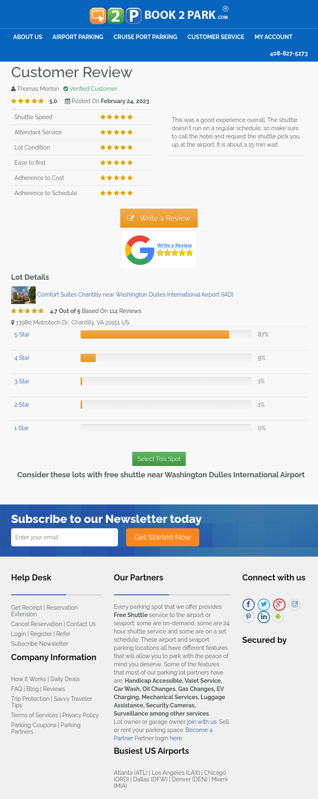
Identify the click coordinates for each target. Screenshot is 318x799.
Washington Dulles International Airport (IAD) (174, 294)
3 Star (22, 381)
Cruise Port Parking (145, 37)
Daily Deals (65, 679)
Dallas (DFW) (150, 779)
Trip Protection (30, 698)
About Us (27, 37)
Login (18, 634)
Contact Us (81, 624)
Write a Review (159, 218)
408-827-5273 (289, 53)
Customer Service (215, 37)
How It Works (28, 679)
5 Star (22, 334)
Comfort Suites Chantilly (69, 294)
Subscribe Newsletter (39, 643)
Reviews (54, 689)
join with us (202, 721)
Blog (32, 689)
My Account (274, 37)
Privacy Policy (80, 715)
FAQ (16, 689)
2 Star (21, 404)
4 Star (22, 358)
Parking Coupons (33, 725)
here (176, 738)
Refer (63, 634)
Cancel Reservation (36, 624)
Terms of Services (34, 715)
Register (41, 634)
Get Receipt (26, 607)
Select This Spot (159, 459)
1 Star (21, 428)
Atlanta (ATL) (130, 772)
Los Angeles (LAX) (176, 772)
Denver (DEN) (189, 779)
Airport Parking (78, 37)
